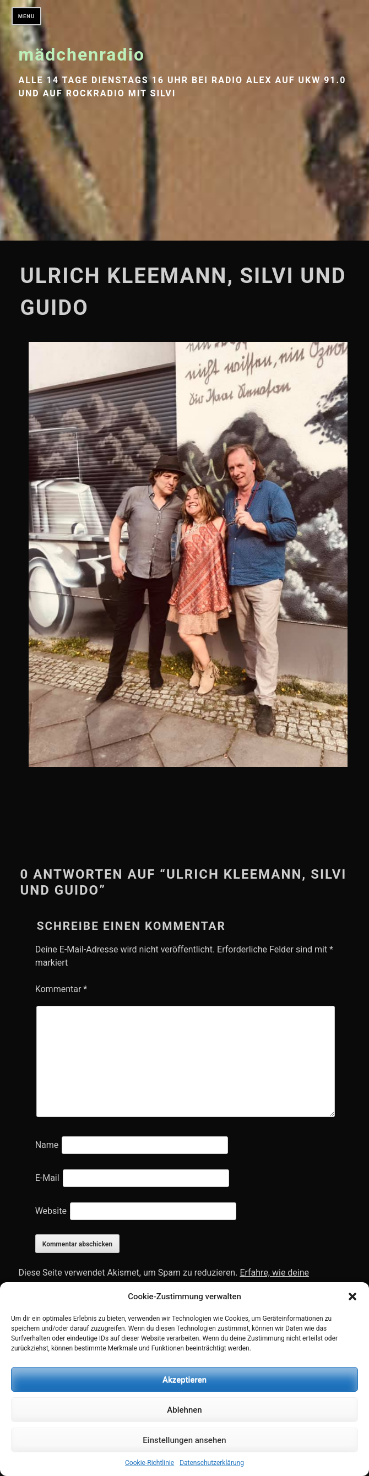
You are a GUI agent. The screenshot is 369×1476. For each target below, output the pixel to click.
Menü (26, 16)
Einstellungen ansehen (184, 1440)
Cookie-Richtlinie (149, 1463)
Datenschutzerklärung (212, 1463)
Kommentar (61, 989)
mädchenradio (82, 54)
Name (47, 1145)
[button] (352, 1296)
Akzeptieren (184, 1380)
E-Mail (47, 1178)
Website (51, 1211)
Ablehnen (184, 1410)
